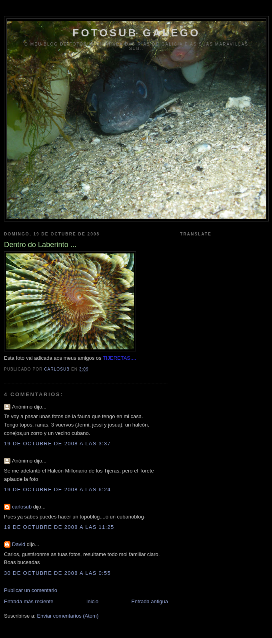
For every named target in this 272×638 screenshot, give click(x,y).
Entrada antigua (149, 601)
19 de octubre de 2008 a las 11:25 (59, 527)
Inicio (92, 601)
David (18, 544)
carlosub (22, 507)
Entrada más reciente (29, 601)
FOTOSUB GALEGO (136, 33)
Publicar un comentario (30, 590)
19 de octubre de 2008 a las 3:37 (57, 444)
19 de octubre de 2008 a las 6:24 (57, 489)
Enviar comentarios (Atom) (67, 616)
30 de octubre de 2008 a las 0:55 (57, 573)
